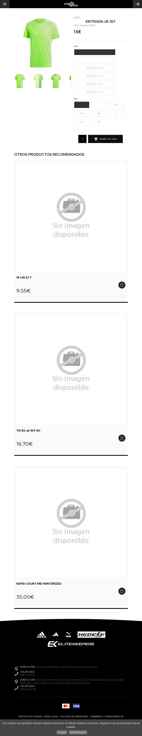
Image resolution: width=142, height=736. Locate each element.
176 (116, 105)
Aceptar (61, 732)
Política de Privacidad (74, 716)
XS (99, 122)
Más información (77, 732)
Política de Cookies (30, 716)
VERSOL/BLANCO (94, 68)
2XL (82, 113)
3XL (99, 113)
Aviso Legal (51, 716)
